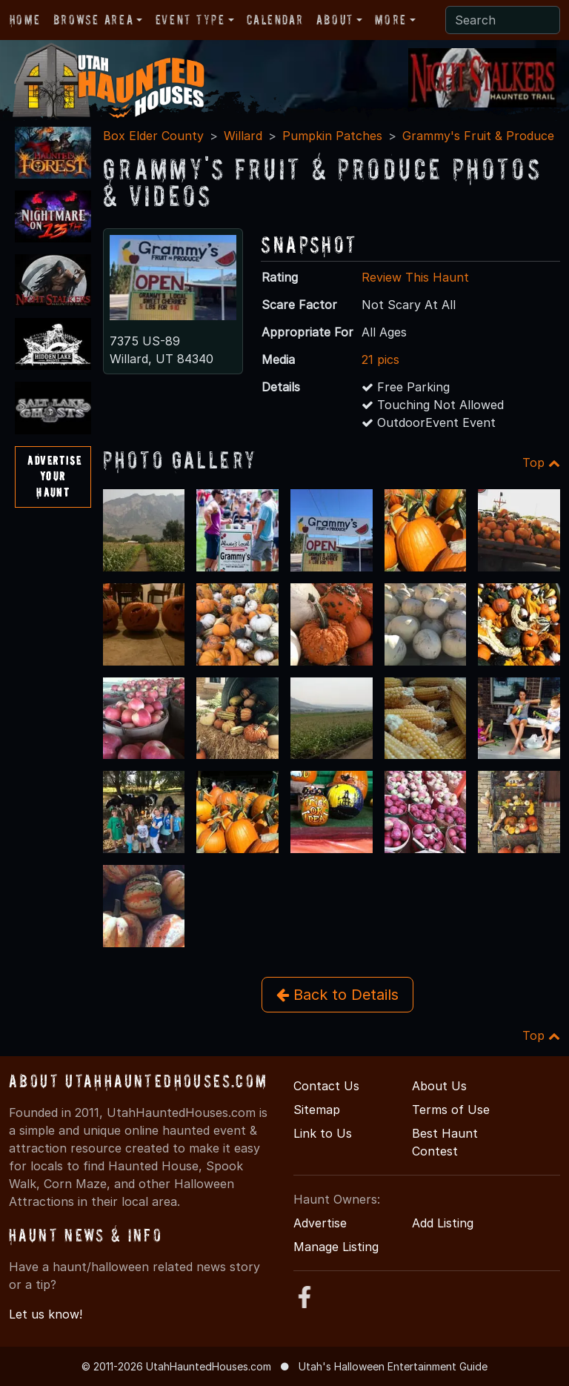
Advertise (320, 1223)
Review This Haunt (415, 277)
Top (541, 462)
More (390, 19)
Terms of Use (451, 1109)
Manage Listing (336, 1246)
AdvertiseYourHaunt (54, 476)
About (334, 19)
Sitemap (316, 1109)
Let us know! (45, 1314)
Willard (243, 135)
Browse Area (93, 19)
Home (25, 19)
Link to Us (322, 1133)
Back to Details (337, 995)
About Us (439, 1085)
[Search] (502, 20)
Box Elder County (153, 135)
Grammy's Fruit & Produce (478, 135)
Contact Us (326, 1085)
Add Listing (442, 1223)
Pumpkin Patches (332, 135)
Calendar (275, 19)
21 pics (380, 359)
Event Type (190, 19)
